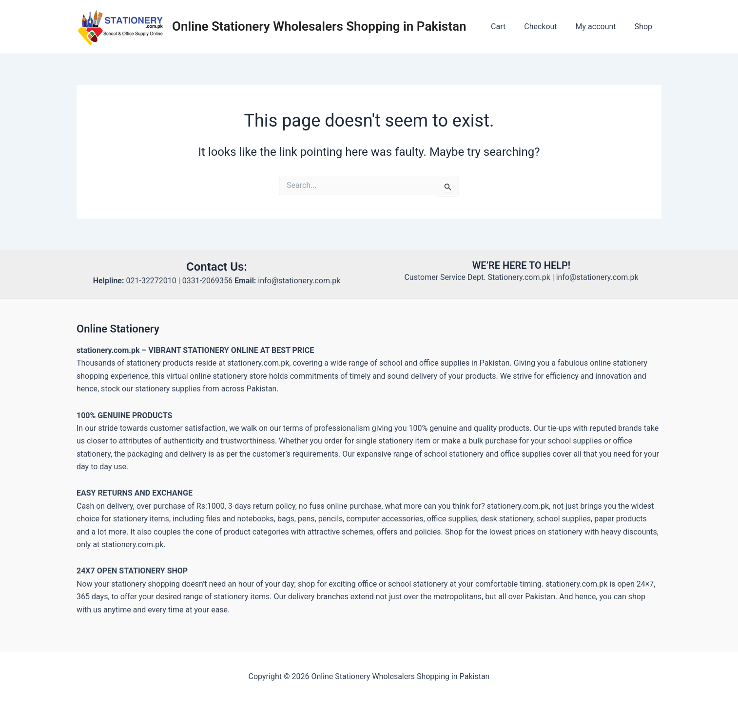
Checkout (547, 26)
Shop (645, 26)
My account (600, 26)
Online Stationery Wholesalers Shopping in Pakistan (319, 26)
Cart (508, 26)
